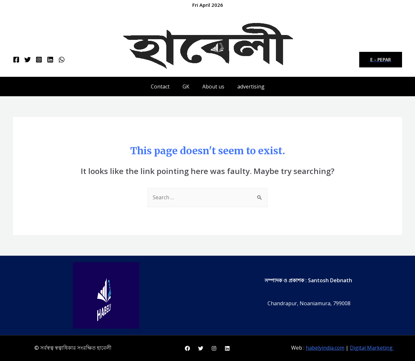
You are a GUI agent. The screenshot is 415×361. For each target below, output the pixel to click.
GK (186, 86)
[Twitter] (27, 59)
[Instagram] (39, 59)
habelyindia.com (325, 348)
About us (213, 86)
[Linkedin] (50, 59)
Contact (160, 86)
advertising (251, 86)
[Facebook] (16, 59)
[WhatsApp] (61, 59)
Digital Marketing (372, 348)
